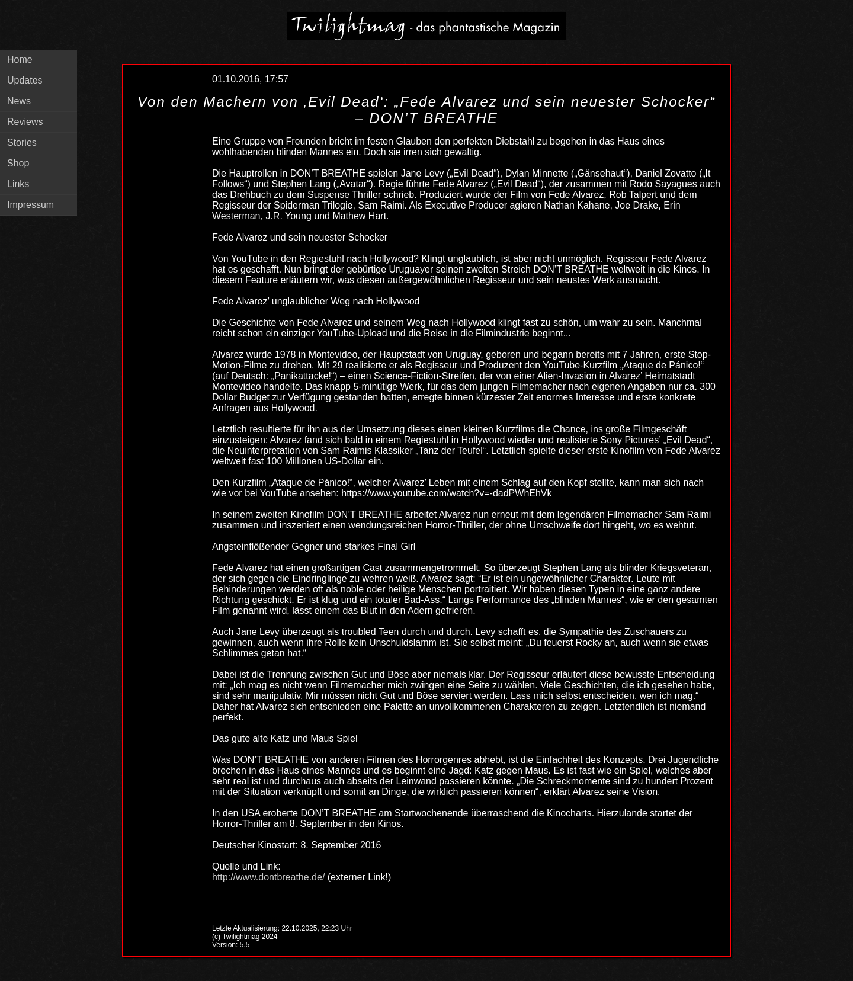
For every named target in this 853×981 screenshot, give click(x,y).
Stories (22, 142)
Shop (18, 163)
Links (18, 184)
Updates (25, 80)
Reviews (25, 122)
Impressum (30, 205)
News (19, 101)
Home (20, 59)
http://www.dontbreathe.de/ (268, 877)
